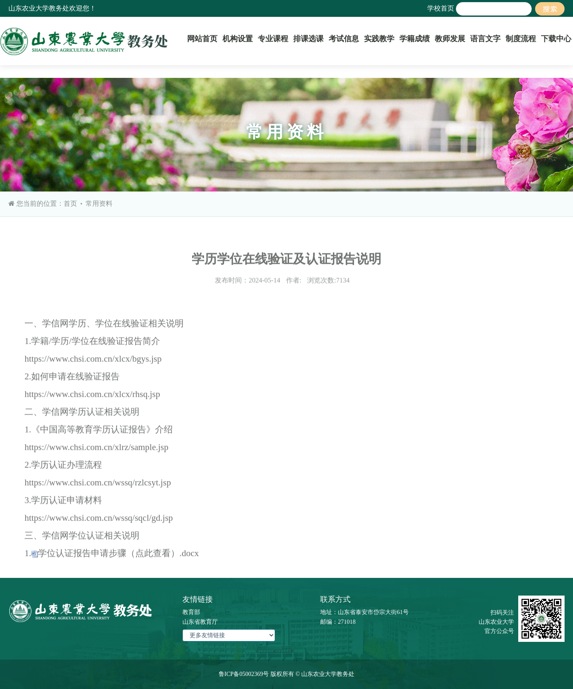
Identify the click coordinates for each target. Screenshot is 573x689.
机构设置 (237, 39)
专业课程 (273, 39)
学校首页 (440, 8)
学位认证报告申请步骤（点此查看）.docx (118, 560)
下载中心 (556, 39)
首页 (70, 203)
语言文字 (485, 39)
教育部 (191, 612)
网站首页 (202, 39)
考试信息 (344, 39)
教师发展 (450, 39)
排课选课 (308, 39)
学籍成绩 (414, 39)
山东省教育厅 (200, 622)
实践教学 (379, 39)
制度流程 (521, 39)
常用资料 (99, 203)
